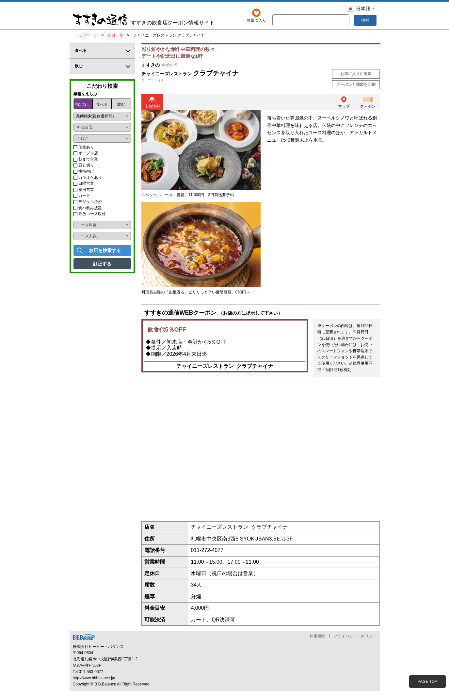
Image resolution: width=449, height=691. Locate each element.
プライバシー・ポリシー (355, 636)
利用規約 (317, 636)
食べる (102, 104)
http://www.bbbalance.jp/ (94, 678)
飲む (121, 104)
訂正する (102, 263)
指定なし (83, 104)
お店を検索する (105, 250)
